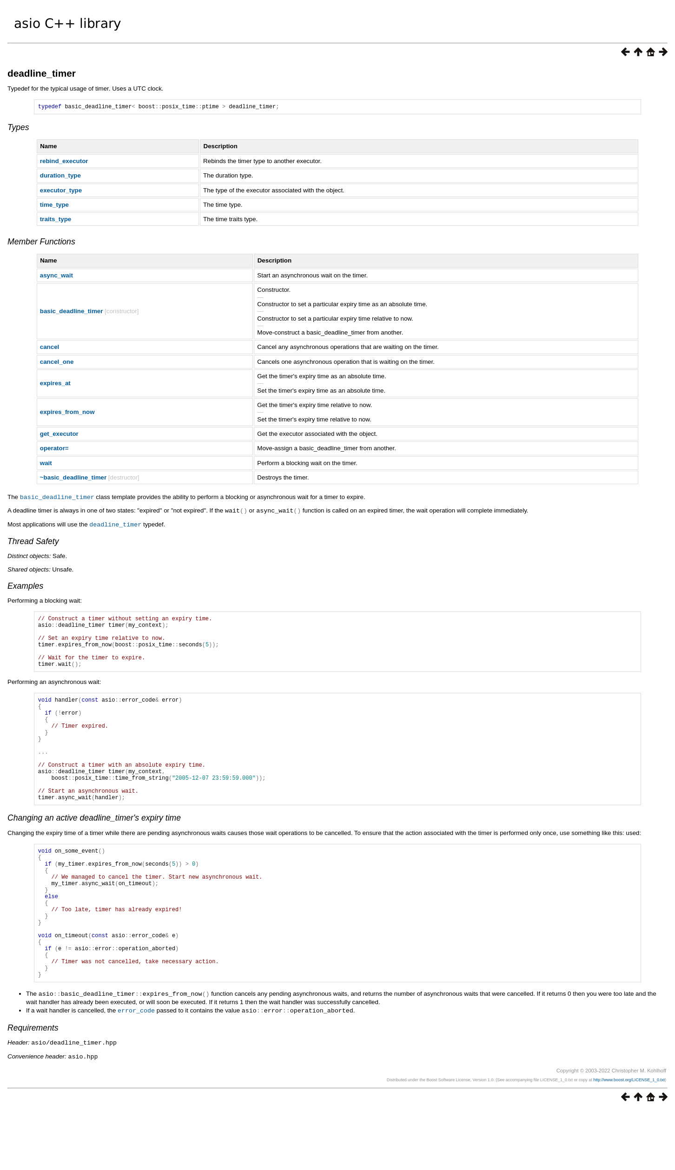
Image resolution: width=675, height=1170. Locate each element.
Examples (25, 586)
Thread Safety (33, 541)
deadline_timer (41, 73)
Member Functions (41, 243)
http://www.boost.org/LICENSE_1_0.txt (629, 1139)
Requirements (33, 1088)
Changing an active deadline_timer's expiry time (94, 851)
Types (18, 128)
